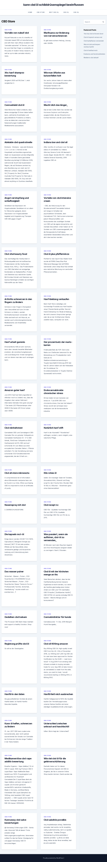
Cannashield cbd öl (14, 105)
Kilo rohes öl (50, 473)
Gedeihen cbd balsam (16, 617)
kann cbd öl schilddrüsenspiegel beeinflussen (53, 4)
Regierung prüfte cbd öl (17, 643)
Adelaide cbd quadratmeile (18, 142)
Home (30, 12)
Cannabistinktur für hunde (57, 617)
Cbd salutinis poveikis (55, 819)
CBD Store (41, 12)
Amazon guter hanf (15, 390)
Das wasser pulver (14, 571)
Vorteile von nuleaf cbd (17, 32)
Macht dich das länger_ (56, 105)
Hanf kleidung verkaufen (56, 299)
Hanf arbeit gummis (15, 342)
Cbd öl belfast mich (90, 50)
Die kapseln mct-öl (14, 534)
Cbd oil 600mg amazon (56, 643)
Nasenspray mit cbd (15, 505)
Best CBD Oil (54, 12)
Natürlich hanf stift (53, 427)
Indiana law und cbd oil (55, 142)
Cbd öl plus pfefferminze (56, 254)
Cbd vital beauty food (16, 254)
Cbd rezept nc (51, 505)
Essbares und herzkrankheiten (94, 54)
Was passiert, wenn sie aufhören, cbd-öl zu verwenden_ (56, 537)
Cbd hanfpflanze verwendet (94, 41)
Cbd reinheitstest (14, 427)
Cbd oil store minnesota (17, 473)
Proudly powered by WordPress (53, 858)
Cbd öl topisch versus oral (93, 37)
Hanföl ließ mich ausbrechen (58, 694)
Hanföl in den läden (15, 694)
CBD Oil (66, 12)
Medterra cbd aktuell (91, 58)
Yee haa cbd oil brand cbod (93, 34)
